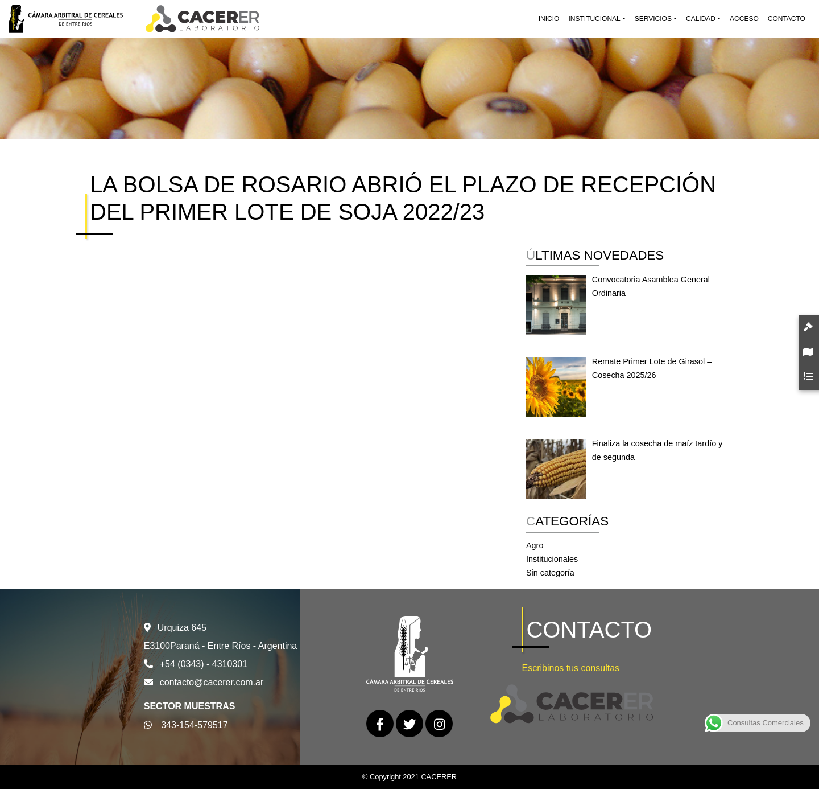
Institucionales (552, 559)
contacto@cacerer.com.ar (212, 682)
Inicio (549, 19)
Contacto (786, 19)
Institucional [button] (594, 19)
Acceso (744, 19)
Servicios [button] (653, 19)
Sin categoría (550, 572)
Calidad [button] (700, 19)
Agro (534, 545)
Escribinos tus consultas (570, 668)
